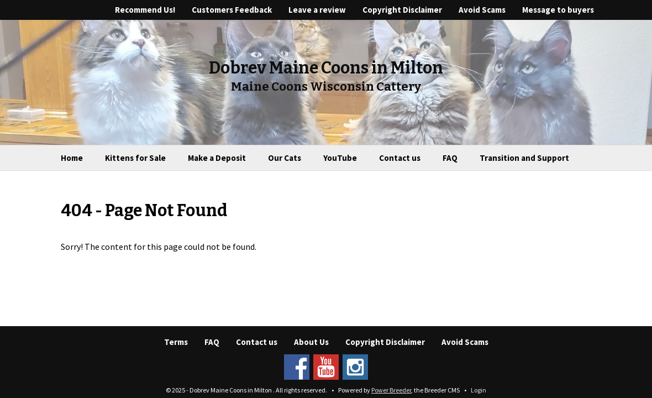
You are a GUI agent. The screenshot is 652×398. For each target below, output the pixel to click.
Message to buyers (558, 9)
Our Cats (284, 158)
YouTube (340, 158)
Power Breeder (391, 390)
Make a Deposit (217, 158)
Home (72, 158)
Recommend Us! (145, 9)
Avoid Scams (482, 9)
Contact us (399, 158)
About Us (311, 342)
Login (478, 390)
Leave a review (317, 9)
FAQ (450, 158)
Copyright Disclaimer (402, 9)
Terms (176, 342)
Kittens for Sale (135, 158)
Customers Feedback (232, 9)
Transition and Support (524, 158)
